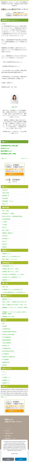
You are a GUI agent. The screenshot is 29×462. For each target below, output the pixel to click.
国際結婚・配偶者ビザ (7, 233)
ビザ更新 (4, 221)
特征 (3, 323)
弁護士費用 (5, 198)
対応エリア (5, 204)
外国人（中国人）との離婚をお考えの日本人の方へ (14, 301)
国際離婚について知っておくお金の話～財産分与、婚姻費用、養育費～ (14, 312)
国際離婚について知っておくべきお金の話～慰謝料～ (14, 308)
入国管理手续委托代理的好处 (9, 331)
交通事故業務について (7, 266)
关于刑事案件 (5, 359)
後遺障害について (6, 280)
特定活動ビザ (5, 238)
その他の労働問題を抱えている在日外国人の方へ (14, 292)
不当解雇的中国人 (6, 348)
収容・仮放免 (5, 210)
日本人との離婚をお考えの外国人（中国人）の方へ (14, 304)
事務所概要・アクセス (7, 201)
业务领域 (4, 326)
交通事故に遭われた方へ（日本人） (11, 271)
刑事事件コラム (6, 383)
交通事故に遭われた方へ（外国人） (11, 268)
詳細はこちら (4, 397)
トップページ (8, 428)
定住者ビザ (5, 235)
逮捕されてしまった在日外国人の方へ (11, 256)
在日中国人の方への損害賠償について (11, 277)
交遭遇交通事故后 (6, 340)
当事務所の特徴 (8, 433)
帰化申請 (4, 244)
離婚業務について (6, 299)
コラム (4, 371)
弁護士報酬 (7, 435)
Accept (20, 459)
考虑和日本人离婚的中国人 (8, 356)
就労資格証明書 (6, 219)
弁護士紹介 (5, 190)
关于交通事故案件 (6, 337)
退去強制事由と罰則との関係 (8, 153)
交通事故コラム (6, 380)
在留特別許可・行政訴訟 (8, 213)
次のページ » (24, 158)
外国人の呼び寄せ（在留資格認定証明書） (12, 216)
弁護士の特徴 (5, 192)
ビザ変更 (4, 224)
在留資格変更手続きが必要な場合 (9, 145)
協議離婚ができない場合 (8, 316)
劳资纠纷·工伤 (5, 345)
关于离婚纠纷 (5, 354)
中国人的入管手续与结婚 (8, 334)
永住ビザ (4, 241)
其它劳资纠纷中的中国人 (8, 351)
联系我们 (4, 365)
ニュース (4, 374)
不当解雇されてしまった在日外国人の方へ (12, 289)
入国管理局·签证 (6, 329)
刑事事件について (6, 253)
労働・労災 (5, 286)
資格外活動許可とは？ (6, 151)
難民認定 (4, 247)
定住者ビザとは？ (5, 148)
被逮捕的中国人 (6, 362)
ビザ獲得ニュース (6, 377)
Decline (8, 459)
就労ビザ (4, 227)
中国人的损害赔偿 (6, 342)
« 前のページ (4, 158)
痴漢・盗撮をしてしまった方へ (10, 259)
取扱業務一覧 (5, 195)
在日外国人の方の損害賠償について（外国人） (13, 274)
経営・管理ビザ (6, 230)
